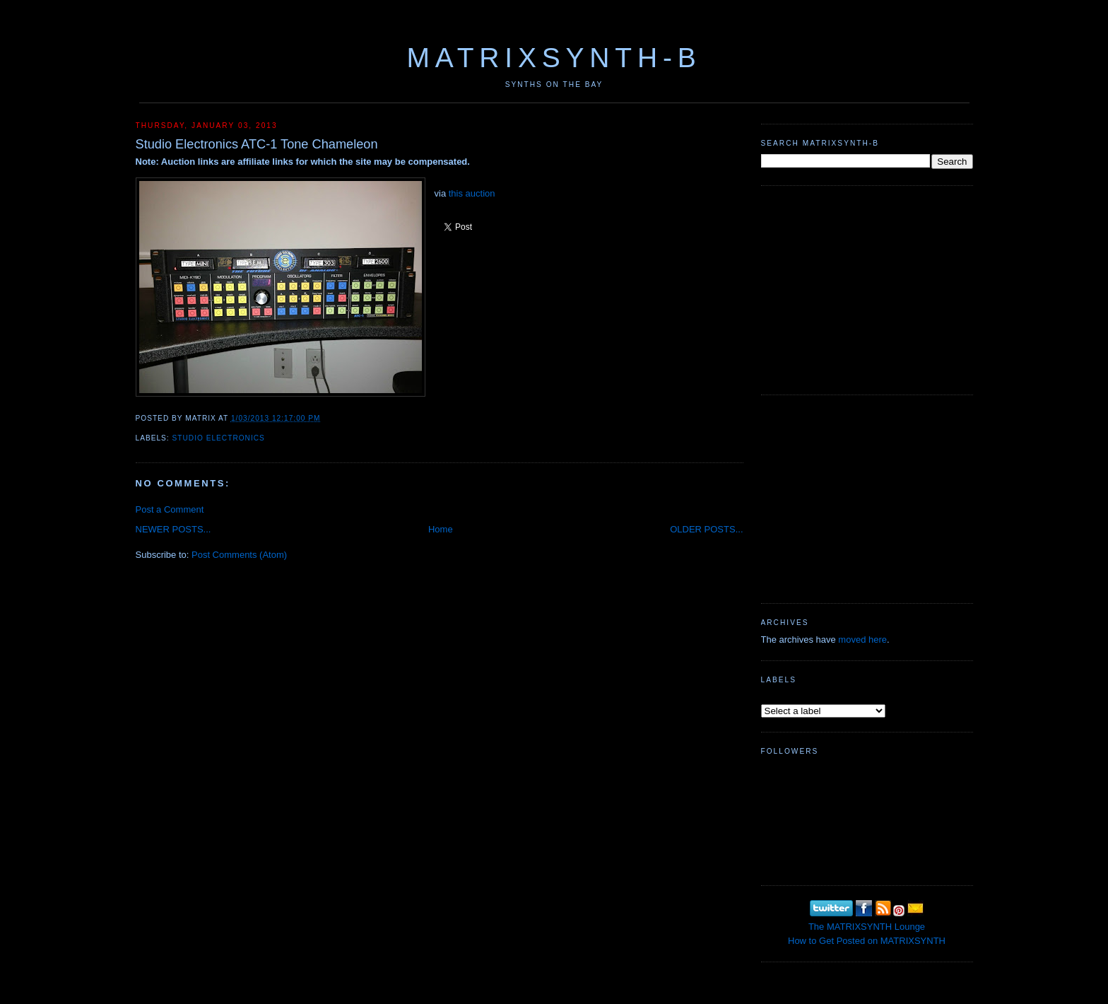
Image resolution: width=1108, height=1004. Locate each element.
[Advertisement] (867, 288)
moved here (862, 639)
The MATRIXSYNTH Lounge (866, 926)
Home (440, 529)
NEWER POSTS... (173, 529)
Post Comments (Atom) (239, 554)
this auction (472, 193)
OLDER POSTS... (706, 529)
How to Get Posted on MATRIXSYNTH (866, 940)
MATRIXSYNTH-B (553, 57)
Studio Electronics (218, 438)
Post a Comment (170, 509)
